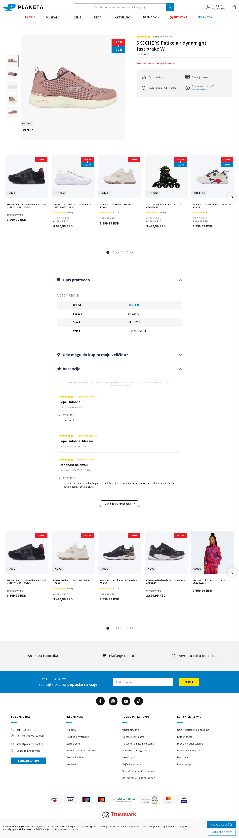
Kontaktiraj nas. (200, 89)
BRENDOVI (150, 17)
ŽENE (77, 17)
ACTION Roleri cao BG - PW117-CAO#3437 (164, 206)
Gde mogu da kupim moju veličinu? (95, 354)
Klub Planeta (185, 736)
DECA (98, 17)
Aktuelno (123, 17)
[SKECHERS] (229, 43)
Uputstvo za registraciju (137, 750)
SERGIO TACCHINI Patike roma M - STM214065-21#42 (72, 206)
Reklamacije (184, 764)
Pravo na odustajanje (190, 743)
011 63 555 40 (26, 729)
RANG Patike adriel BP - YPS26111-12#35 (212, 206)
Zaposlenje (73, 743)
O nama (71, 729)
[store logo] (23, 7)
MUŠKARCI (53, 17)
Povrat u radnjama (188, 750)
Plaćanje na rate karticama (138, 743)
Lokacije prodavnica (29, 750)
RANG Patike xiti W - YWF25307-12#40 (118, 206)
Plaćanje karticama (133, 736)
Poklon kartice (75, 757)
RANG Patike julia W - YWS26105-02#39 (119, 582)
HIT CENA (179, 17)
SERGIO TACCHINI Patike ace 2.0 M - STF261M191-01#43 (26, 206)
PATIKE (30, 17)
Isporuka (182, 757)
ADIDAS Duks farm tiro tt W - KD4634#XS (210, 582)
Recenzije (71, 368)
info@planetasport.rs (30, 744)
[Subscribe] (189, 682)
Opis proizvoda (76, 279)
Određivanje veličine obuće (138, 771)
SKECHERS (134, 305)
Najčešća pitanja (132, 764)
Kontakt (71, 764)
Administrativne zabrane (81, 750)
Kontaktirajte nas (28, 761)
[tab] (119, 280)
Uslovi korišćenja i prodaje (193, 729)
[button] (215, 7)
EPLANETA (205, 17)
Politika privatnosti (77, 736)
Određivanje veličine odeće (138, 777)
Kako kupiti (128, 757)
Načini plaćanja (131, 729)
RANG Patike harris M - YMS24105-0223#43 (166, 582)
